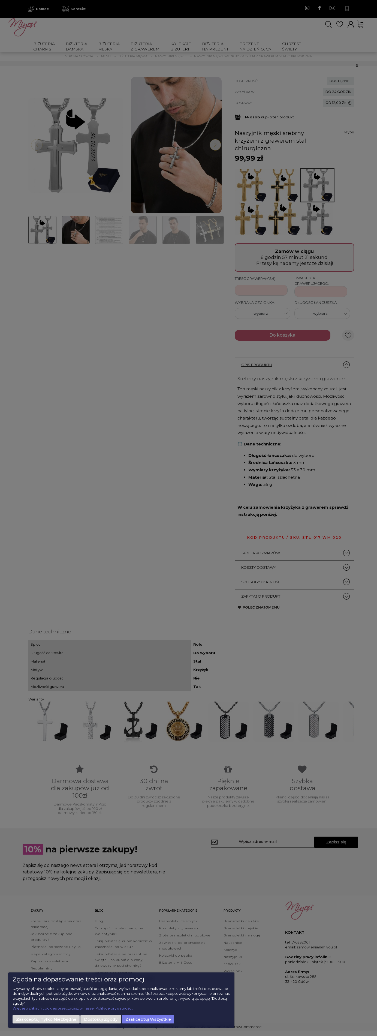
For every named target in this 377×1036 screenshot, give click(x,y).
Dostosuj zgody (100, 1019)
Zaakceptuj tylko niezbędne (46, 1019)
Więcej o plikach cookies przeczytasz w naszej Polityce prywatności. (73, 1008)
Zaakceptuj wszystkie (148, 1019)
